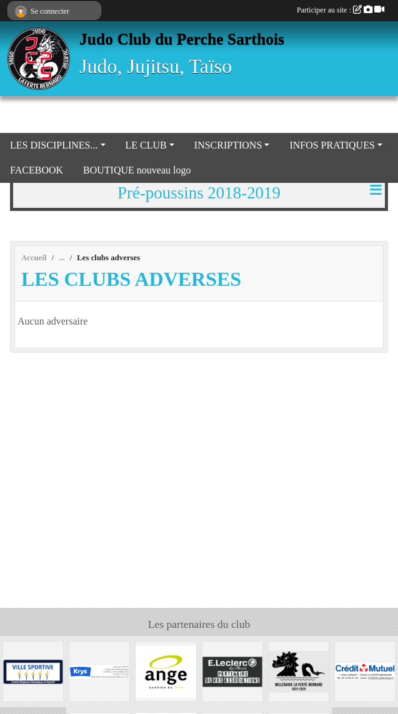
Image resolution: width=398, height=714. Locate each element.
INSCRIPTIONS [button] (228, 145)
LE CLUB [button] (146, 145)
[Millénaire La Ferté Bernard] (298, 670)
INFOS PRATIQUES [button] (331, 145)
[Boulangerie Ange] (165, 670)
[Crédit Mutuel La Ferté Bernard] (365, 670)
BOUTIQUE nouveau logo (137, 170)
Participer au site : (340, 10)
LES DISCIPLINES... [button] (53, 145)
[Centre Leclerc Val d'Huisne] (232, 670)
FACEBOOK (36, 170)
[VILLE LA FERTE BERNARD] (33, 670)
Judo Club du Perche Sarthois (181, 39)
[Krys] (99, 670)
